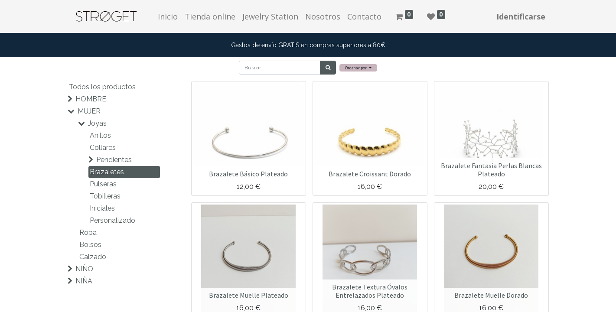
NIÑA (83, 281)
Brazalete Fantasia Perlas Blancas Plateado (491, 169)
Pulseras (103, 184)
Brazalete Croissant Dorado (370, 173)
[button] (358, 68)
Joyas (97, 123)
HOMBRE (90, 99)
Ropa (88, 232)
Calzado (92, 257)
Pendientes (114, 160)
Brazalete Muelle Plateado (248, 295)
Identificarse (520, 16)
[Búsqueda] (328, 68)
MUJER (89, 111)
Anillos (100, 135)
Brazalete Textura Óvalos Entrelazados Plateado (369, 291)
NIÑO (84, 269)
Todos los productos (102, 87)
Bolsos (90, 244)
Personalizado (112, 220)
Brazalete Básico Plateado (248, 173)
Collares (103, 147)
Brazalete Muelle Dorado (491, 295)
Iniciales (102, 208)
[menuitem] (167, 16)
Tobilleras (105, 196)
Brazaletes (107, 172)
